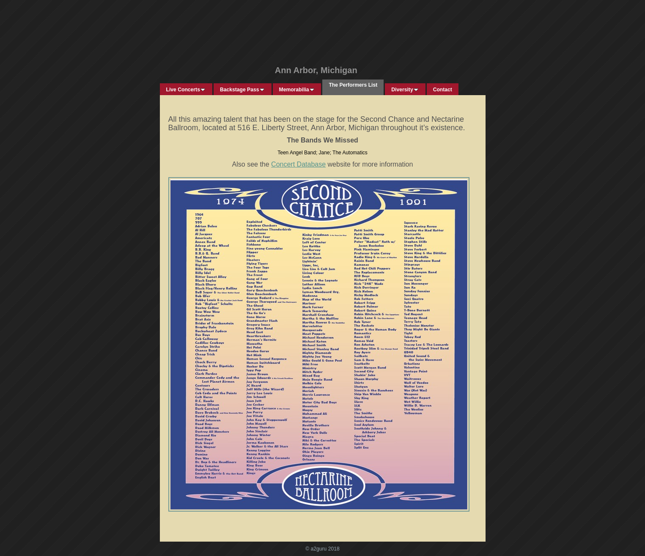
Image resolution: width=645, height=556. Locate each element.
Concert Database (298, 164)
